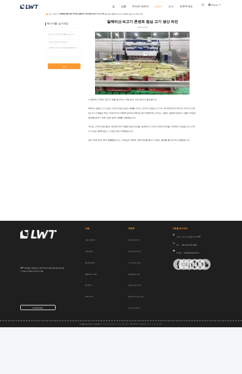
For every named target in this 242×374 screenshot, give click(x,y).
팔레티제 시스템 (91, 274)
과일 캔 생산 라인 (134, 285)
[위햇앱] (190, 264)
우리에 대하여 (140, 6)
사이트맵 (96, 324)
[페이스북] (174, 264)
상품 (123, 6)
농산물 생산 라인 (134, 274)
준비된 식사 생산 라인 (136, 297)
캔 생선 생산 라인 (134, 251)
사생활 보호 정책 (85, 324)
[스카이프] (195, 264)
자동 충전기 (89, 251)
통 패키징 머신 (90, 263)
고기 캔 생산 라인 (134, 263)
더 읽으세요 (37, 307)
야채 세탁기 (89, 297)
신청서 (158, 6)
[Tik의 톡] (179, 264)
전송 (64, 66)
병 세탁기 (88, 285)
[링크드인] (184, 264)
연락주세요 (186, 6)
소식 (170, 6)
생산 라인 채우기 (134, 308)
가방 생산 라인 (90, 240)
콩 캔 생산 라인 (133, 240)
